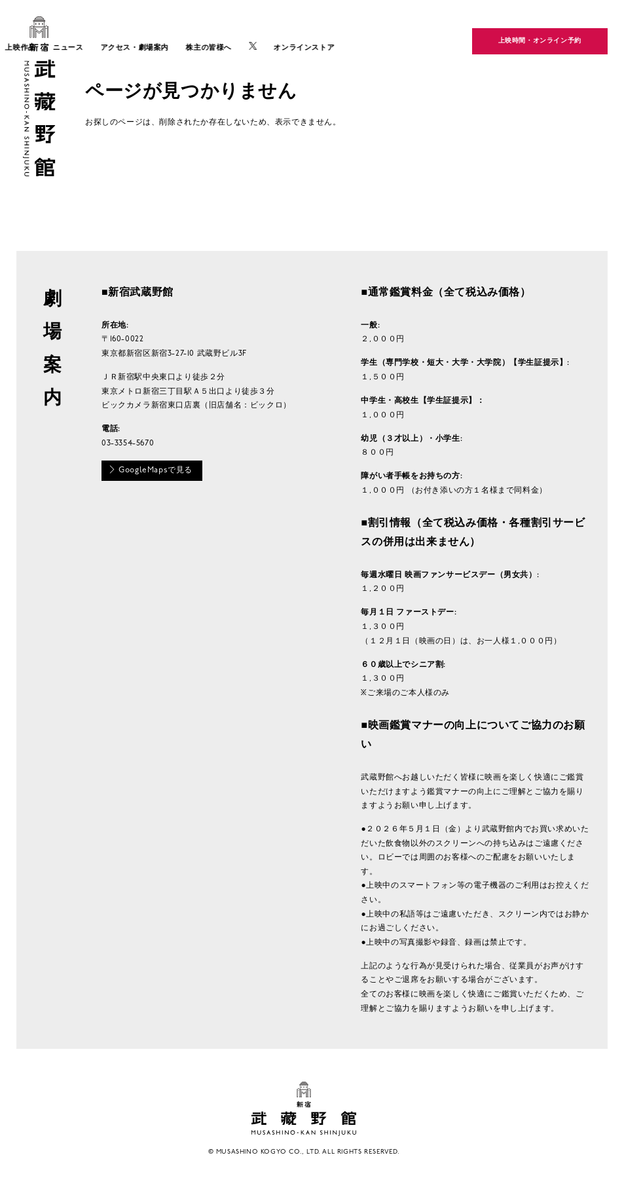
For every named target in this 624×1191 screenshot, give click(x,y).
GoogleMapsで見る (150, 469)
